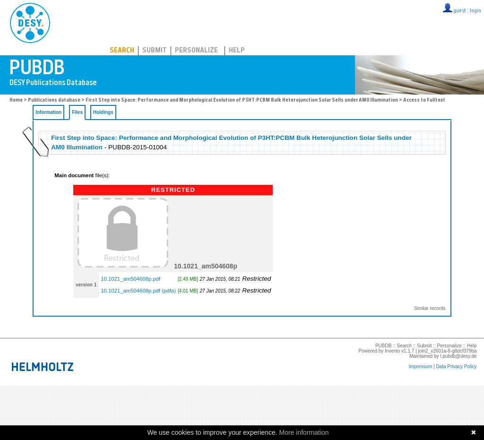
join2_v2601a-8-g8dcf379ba (447, 351)
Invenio (392, 351)
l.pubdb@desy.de (458, 356)
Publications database (54, 100)
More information (304, 432)
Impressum (420, 366)
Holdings (103, 112)
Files (77, 112)
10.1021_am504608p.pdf (130, 279)
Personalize (196, 50)
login (475, 11)
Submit (154, 50)
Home (16, 100)
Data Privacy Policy (456, 366)
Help (237, 50)
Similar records (430, 308)
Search (122, 50)
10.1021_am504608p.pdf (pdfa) (138, 290)
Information (48, 112)
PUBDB (71, 21)
